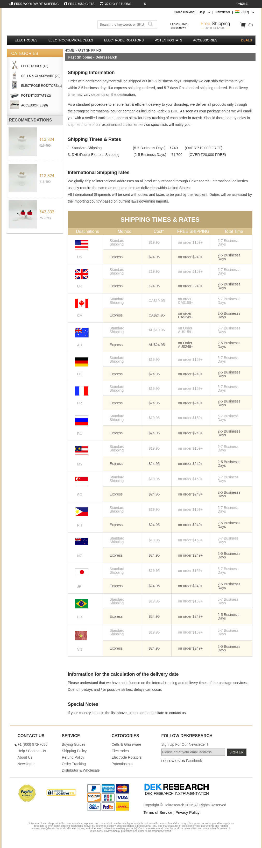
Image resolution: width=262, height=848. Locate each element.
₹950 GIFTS (79, 4)
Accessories (205, 40)
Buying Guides (74, 744)
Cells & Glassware (126, 744)
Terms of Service (158, 812)
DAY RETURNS (115, 4)
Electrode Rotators (124, 40)
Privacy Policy (187, 812)
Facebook (194, 761)
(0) (250, 25)
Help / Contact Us (32, 751)
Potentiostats (168, 40)
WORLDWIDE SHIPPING (34, 4)
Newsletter (222, 12)
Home (69, 50)
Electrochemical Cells (70, 40)
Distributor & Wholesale (81, 770)
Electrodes (26, 40)
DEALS (246, 40)
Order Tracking (184, 12)
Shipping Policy (74, 751)
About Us (25, 757)
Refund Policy (73, 757)
